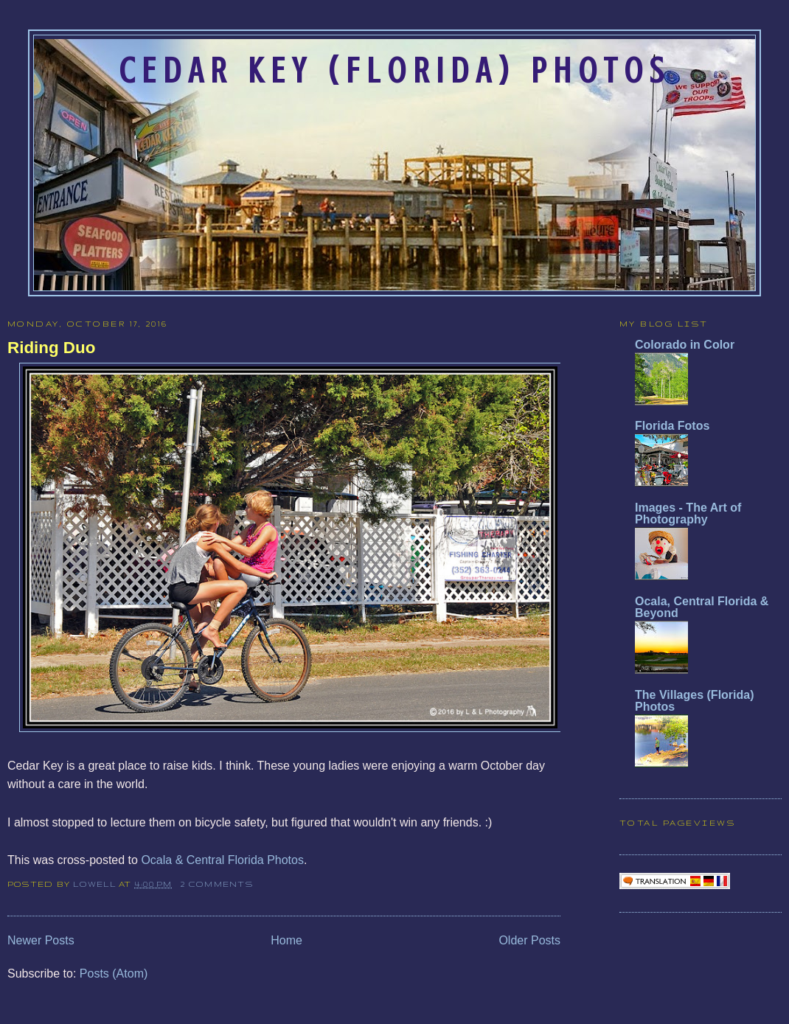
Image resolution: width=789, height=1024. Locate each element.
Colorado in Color (684, 344)
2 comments (216, 884)
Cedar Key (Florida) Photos (394, 70)
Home (286, 940)
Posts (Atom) (113, 973)
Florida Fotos (672, 425)
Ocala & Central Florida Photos (222, 860)
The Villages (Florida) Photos (694, 701)
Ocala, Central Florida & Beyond (701, 607)
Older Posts (529, 940)
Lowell (96, 884)
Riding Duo (51, 347)
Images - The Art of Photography (688, 513)
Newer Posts (40, 940)
